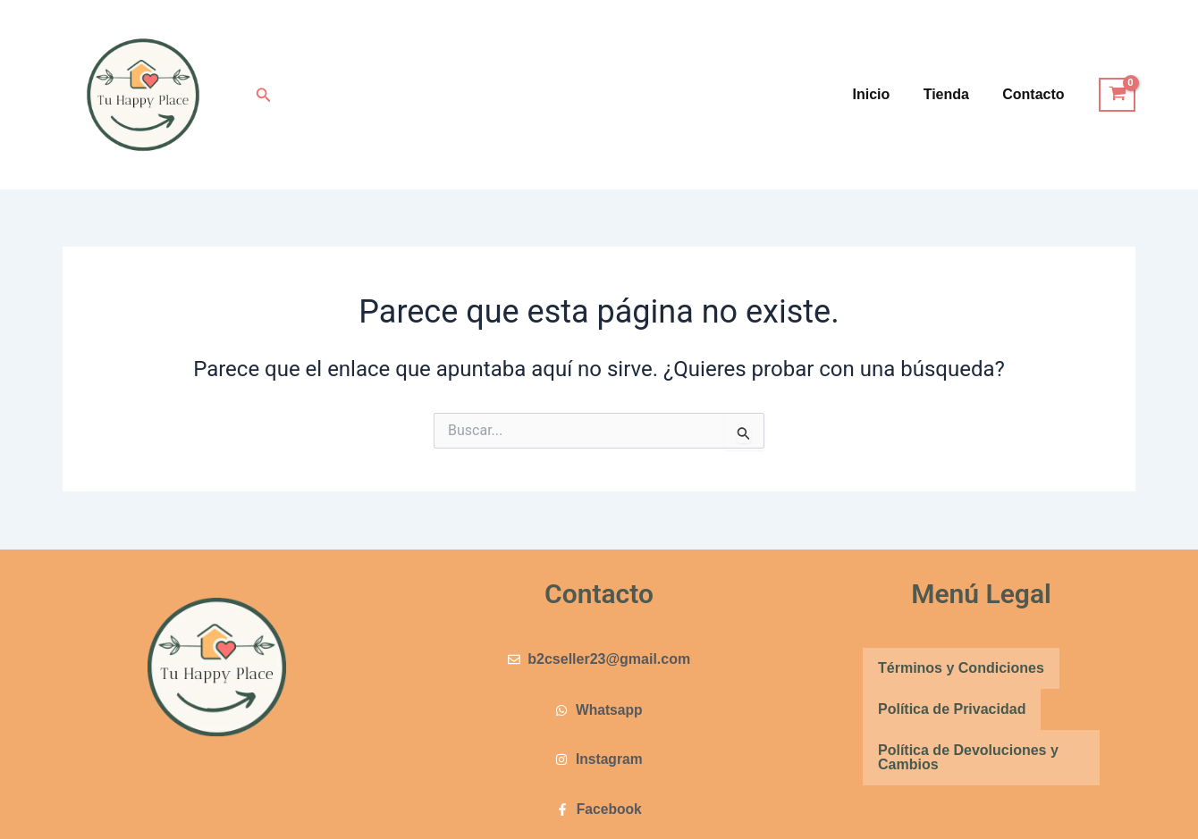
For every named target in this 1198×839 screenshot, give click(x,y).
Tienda (953, 94)
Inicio (883, 94)
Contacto (1036, 94)
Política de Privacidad (951, 708)
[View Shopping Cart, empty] (1117, 95)
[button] (264, 95)
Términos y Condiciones (961, 667)
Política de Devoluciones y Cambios (968, 756)
